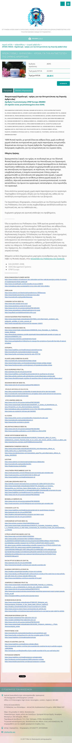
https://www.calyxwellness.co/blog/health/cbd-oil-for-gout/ (22, 310)
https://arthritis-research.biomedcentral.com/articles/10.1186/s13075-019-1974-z (29, 484)
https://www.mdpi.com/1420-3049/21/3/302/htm (19, 536)
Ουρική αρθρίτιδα (33, 45)
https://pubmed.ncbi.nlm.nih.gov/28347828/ (18, 512)
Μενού (68, 4)
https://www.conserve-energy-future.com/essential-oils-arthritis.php (25, 609)
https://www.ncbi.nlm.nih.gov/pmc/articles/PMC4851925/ (22, 308)
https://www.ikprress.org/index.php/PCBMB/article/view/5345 (23, 442)
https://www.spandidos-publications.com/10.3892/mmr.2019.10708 (25, 431)
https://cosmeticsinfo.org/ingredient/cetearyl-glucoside (21, 352)
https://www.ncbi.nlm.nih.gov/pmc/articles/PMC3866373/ (22, 385)
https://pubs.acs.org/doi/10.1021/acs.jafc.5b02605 (20, 411)
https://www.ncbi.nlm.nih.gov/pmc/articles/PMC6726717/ (22, 589)
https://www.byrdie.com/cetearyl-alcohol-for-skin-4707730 (22, 354)
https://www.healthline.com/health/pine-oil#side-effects (21, 644)
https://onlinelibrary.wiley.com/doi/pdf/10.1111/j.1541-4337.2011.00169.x (27, 286)
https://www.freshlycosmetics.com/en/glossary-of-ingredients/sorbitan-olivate (28, 365)
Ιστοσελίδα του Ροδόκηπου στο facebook (48, 259)
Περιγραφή (8, 90)
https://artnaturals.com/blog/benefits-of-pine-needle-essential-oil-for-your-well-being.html (32, 650)
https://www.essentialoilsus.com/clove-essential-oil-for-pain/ (23, 578)
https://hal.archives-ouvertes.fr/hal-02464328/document (22, 523)
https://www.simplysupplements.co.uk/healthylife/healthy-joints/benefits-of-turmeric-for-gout (33, 490)
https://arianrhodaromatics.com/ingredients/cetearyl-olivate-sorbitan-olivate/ (28, 363)
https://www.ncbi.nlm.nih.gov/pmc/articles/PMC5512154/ (22, 622)
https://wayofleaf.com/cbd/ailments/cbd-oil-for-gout (20, 312)
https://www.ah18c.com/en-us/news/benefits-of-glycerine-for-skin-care (26, 418)
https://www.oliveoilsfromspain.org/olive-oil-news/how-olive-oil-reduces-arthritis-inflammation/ (33, 378)
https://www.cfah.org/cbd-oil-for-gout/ (16, 303)
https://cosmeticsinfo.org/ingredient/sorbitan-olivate (20, 361)
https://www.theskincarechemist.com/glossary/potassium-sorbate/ (25, 661)
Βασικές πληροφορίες (23, 90)
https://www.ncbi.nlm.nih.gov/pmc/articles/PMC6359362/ (22, 494)
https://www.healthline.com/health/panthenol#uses (20, 637)
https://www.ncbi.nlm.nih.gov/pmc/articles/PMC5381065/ (22, 402)
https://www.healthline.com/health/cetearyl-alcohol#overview (23, 350)
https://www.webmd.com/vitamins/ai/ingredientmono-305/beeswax (25, 293)
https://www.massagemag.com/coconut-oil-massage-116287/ (24, 323)
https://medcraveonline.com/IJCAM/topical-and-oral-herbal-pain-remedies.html (29, 472)
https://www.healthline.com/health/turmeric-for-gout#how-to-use (24, 492)
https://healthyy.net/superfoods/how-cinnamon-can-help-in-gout (24, 514)
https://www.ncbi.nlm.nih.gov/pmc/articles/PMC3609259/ (22, 501)
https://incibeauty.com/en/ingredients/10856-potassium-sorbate (24, 659)
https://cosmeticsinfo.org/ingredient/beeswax (18, 297)
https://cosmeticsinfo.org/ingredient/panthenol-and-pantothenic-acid (25, 633)
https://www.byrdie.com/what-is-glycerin (17, 422)
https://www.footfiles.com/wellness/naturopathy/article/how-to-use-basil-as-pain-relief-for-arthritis (34, 611)
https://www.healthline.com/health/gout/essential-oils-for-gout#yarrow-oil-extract (29, 374)
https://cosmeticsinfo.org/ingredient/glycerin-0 (19, 420)
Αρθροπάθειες (20, 45)
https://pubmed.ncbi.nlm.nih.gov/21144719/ (18, 372)
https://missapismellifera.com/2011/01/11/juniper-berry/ (22, 596)
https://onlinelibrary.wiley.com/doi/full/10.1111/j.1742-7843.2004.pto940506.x (28, 409)
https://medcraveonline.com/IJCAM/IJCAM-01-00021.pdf (22, 475)
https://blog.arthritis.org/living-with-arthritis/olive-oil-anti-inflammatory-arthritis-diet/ (30, 376)
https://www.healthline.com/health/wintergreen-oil (20, 477)
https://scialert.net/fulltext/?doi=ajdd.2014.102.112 (20, 620)
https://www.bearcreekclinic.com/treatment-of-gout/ (20, 339)
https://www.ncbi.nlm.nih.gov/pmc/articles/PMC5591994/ (22, 429)
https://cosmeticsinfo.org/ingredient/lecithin (18, 464)
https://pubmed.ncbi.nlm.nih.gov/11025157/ (18, 516)
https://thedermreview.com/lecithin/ (15, 466)
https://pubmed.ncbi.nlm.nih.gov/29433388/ (18, 563)
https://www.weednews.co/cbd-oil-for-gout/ (18, 306)
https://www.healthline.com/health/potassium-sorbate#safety (23, 657)
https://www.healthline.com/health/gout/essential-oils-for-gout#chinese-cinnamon (30, 510)
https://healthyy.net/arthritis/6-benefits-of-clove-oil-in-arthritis (23, 571)
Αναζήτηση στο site (62, 4)
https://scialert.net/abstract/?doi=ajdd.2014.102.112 (21, 617)
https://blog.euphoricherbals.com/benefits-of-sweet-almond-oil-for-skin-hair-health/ (30, 391)
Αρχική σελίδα (7, 45)
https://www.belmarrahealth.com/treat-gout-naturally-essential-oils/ (25, 565)
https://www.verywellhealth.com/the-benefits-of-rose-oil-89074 (24, 284)
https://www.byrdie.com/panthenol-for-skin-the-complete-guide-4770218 (27, 635)
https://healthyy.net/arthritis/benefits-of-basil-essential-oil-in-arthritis (25, 606)
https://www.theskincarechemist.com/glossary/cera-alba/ (22, 295)
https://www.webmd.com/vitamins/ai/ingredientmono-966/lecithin (24, 462)
